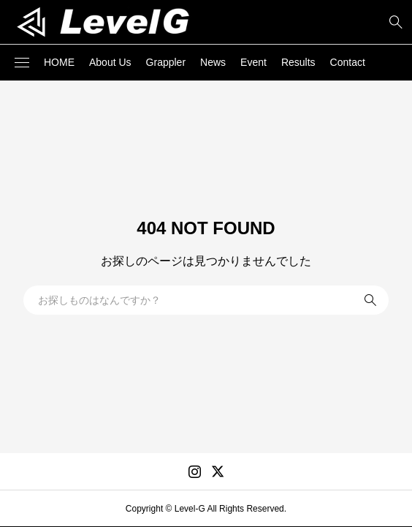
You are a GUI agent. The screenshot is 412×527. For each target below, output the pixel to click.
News (213, 62)
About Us (110, 62)
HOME (59, 62)
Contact (347, 62)
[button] (22, 63)
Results (298, 62)
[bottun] (395, 22)
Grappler (166, 62)
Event (253, 62)
